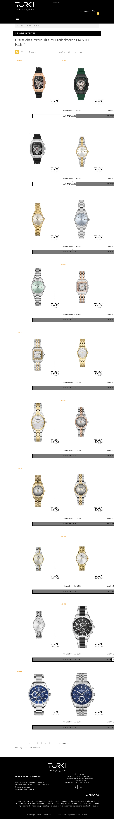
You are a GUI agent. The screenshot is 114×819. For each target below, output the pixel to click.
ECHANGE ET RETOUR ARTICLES (79, 776)
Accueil (20, 25)
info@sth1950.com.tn (25, 790)
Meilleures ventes (25, 33)
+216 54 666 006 (23, 787)
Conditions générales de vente (79, 783)
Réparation (79, 774)
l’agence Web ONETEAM (77, 815)
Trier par (32, 52)
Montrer (62, 52)
